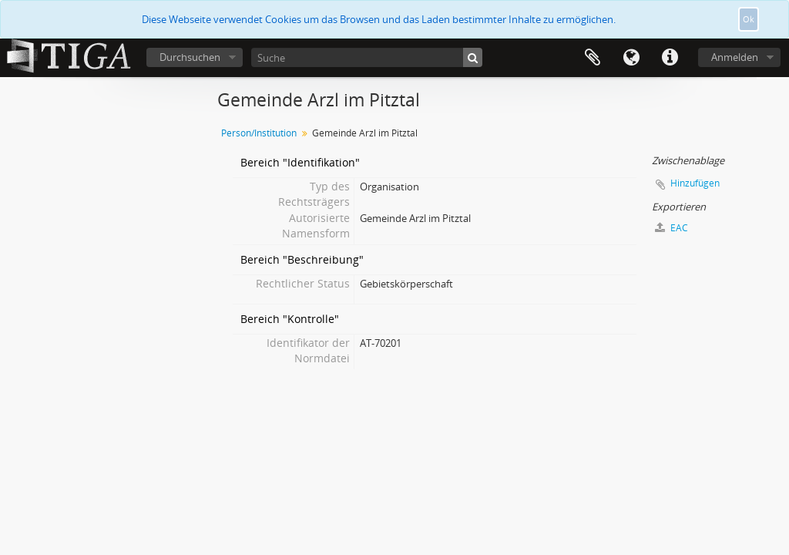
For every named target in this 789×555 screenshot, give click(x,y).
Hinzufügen (695, 183)
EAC (671, 227)
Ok (748, 19)
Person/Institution (259, 133)
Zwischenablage (592, 58)
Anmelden (734, 57)
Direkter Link (669, 58)
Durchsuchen (189, 57)
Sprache (631, 58)
